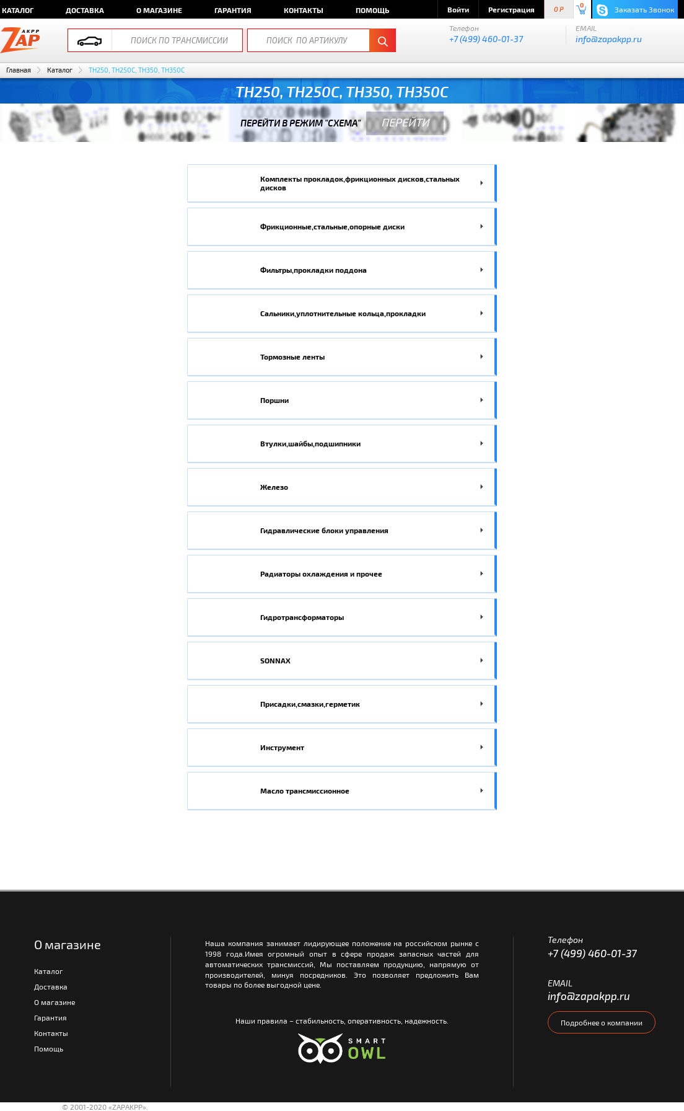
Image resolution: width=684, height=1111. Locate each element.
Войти (458, 9)
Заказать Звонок (635, 10)
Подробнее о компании (601, 1022)
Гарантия (233, 10)
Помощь (372, 10)
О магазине (159, 10)
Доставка (85, 10)
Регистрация (511, 9)
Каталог (59, 70)
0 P (559, 10)
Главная (18, 70)
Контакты (303, 10)
